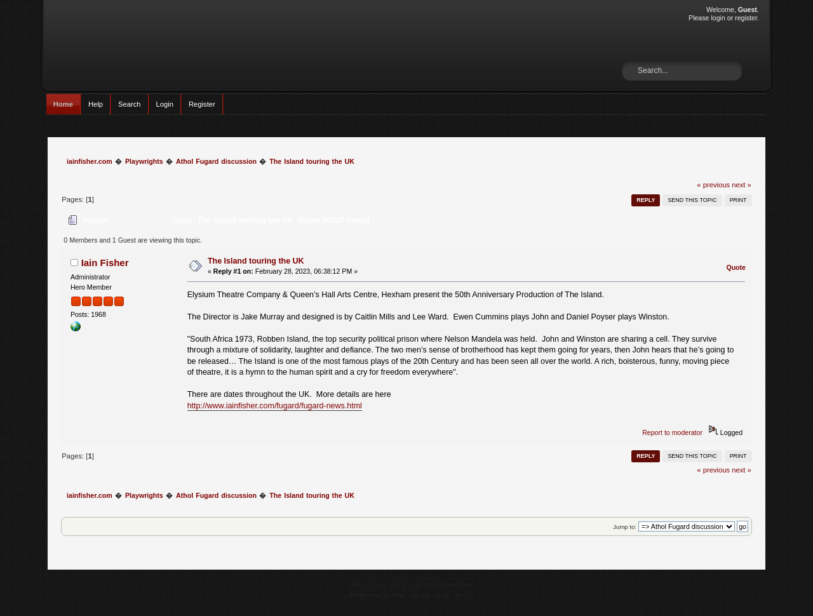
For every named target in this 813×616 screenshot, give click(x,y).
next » (741, 185)
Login (164, 104)
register (746, 18)
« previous (713, 185)
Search (129, 104)
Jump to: (624, 526)
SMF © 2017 (404, 583)
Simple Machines (450, 583)
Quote (736, 267)
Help (95, 104)
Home (63, 104)
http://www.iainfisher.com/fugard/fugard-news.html (274, 405)
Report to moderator (672, 432)
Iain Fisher (105, 262)
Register (202, 104)
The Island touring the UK (256, 261)
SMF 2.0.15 (365, 583)
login (718, 18)
